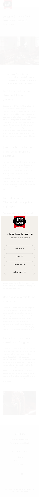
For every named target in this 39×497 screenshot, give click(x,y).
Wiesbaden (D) (19, 264)
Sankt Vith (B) (19, 248)
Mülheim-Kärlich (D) (19, 272)
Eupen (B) (19, 256)
